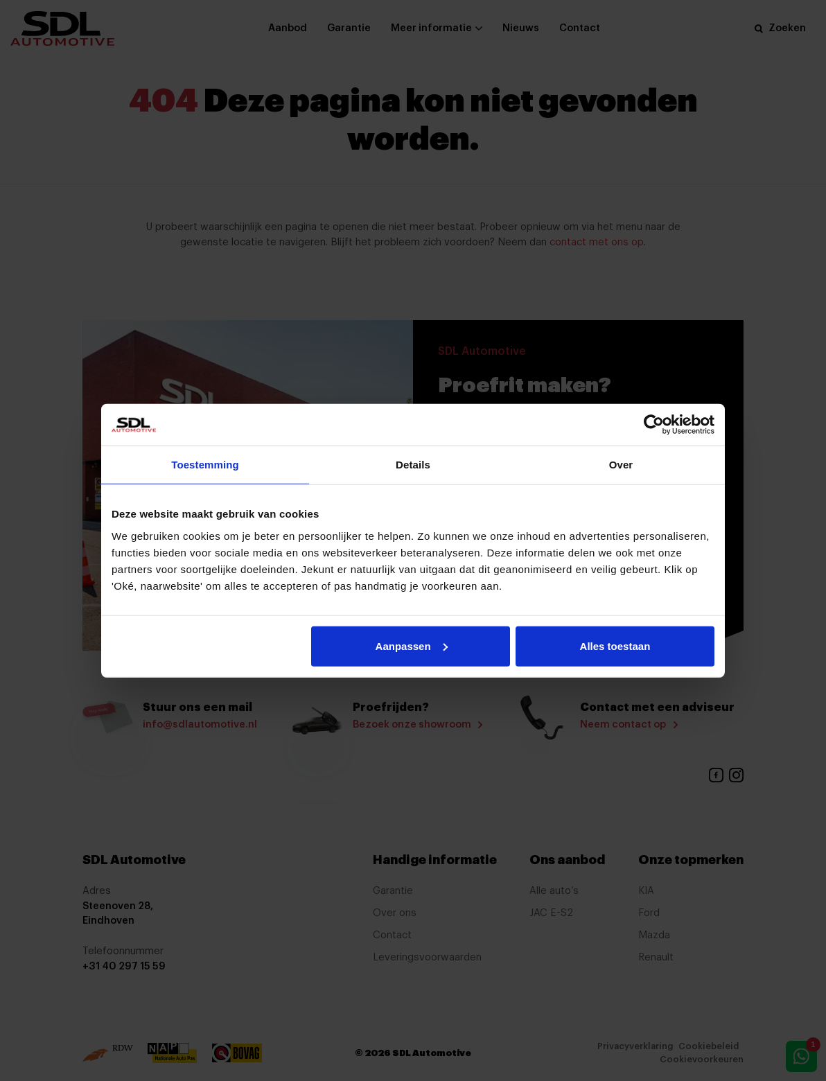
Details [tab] (413, 465)
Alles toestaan (615, 645)
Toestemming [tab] (205, 465)
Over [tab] (621, 465)
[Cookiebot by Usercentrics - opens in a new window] (653, 424)
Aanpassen (412, 645)
